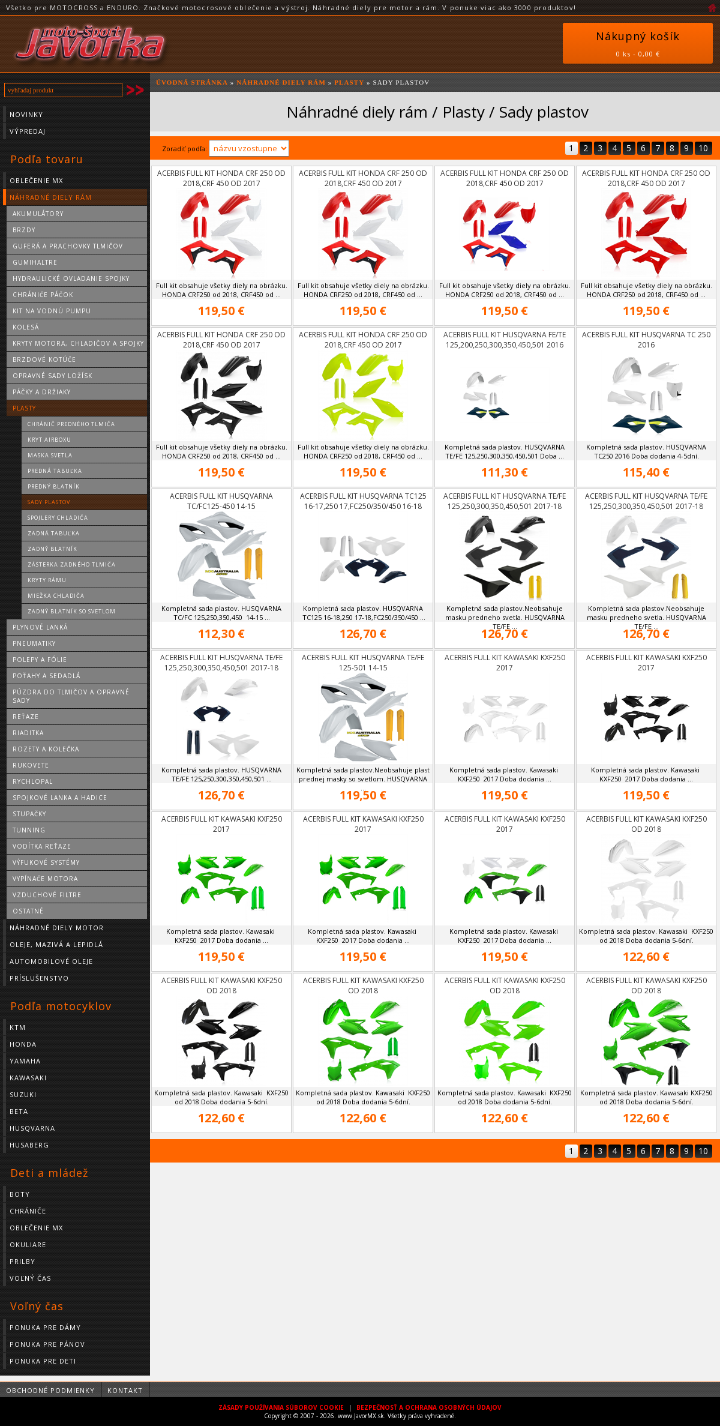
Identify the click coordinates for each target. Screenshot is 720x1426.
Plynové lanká (40, 627)
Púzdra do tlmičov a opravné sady (71, 696)
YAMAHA (25, 1060)
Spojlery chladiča (58, 518)
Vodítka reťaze (42, 846)
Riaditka (28, 733)
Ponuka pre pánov (47, 1344)
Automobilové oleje (51, 961)
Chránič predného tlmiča (71, 424)
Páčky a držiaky (42, 392)
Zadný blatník (52, 549)
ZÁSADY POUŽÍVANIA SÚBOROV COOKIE (281, 1407)
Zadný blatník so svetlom (72, 611)
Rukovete (31, 765)
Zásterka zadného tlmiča (72, 564)
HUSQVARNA (32, 1128)
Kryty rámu (47, 580)
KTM (18, 1027)
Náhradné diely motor (57, 927)
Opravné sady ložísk (52, 376)
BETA (19, 1111)
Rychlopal (33, 781)
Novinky (26, 114)
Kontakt (125, 1390)
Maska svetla (50, 455)
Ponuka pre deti (43, 1360)
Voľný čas (30, 1278)
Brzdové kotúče (44, 359)
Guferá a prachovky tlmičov (68, 246)
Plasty (24, 408)
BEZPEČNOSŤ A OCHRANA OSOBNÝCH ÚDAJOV (429, 1407)
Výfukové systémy (46, 862)
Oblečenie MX (36, 180)
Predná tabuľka (55, 471)
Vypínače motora (45, 878)
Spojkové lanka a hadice (60, 797)
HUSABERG (29, 1144)
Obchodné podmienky (50, 1390)
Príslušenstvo (39, 977)
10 (703, 148)
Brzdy (24, 230)
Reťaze (26, 716)
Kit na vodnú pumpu (52, 311)
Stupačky (29, 814)
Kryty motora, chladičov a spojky (78, 343)
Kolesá (26, 327)
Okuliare (28, 1244)
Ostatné (28, 911)
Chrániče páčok (43, 294)
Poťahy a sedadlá (46, 676)
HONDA (23, 1043)
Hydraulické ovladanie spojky (71, 278)
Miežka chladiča (56, 596)
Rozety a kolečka (46, 749)
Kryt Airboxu (49, 440)
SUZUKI (23, 1094)
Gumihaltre (35, 262)
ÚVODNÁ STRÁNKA (192, 82)
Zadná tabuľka (54, 533)
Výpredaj (28, 131)
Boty (20, 1194)
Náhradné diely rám (51, 197)
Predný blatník (54, 486)
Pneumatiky (34, 643)
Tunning (29, 830)
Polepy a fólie (40, 659)
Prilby (22, 1261)
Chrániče (28, 1210)
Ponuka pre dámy (45, 1327)
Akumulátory (38, 213)
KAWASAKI (28, 1077)
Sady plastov (49, 502)
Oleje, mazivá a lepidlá (56, 944)
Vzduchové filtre (47, 895)
